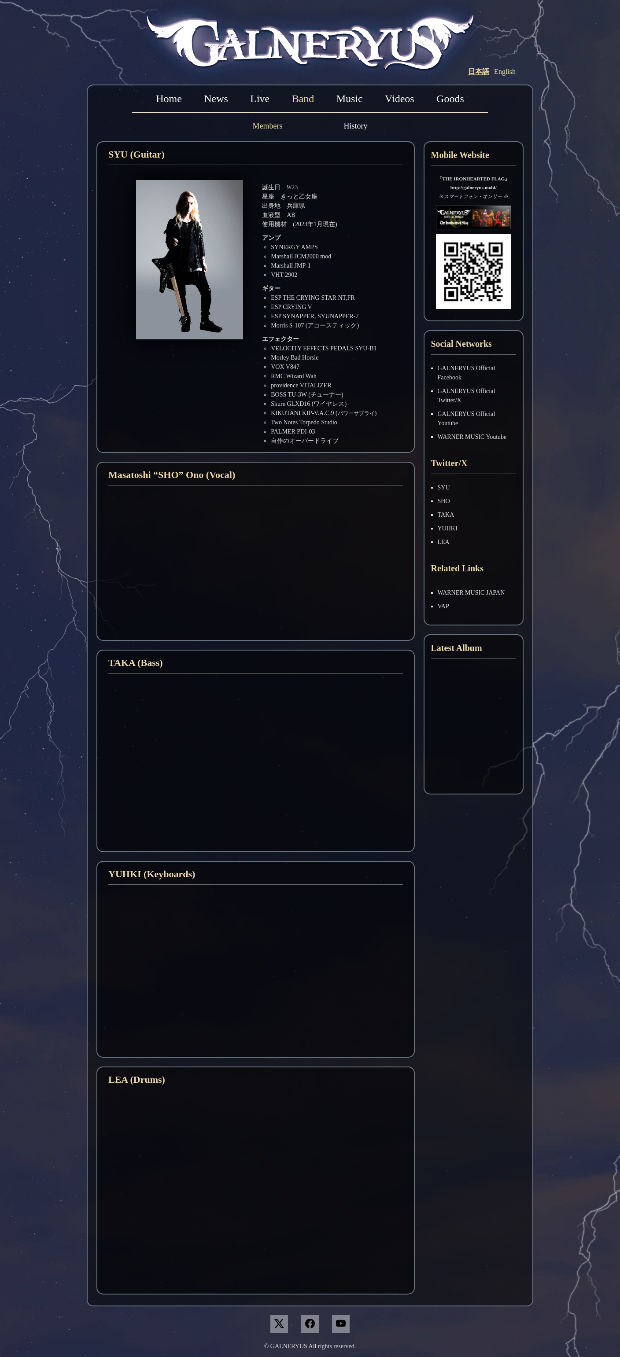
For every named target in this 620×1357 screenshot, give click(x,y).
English (505, 71)
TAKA (446, 514)
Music (349, 98)
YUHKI (448, 528)
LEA (444, 542)
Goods (450, 98)
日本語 (478, 71)
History (355, 125)
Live (259, 98)
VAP (443, 606)
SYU (444, 487)
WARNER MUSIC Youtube (472, 437)
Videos (399, 98)
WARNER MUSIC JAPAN (471, 592)
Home (169, 98)
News (216, 98)
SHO (444, 501)
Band (303, 98)
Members (268, 125)
